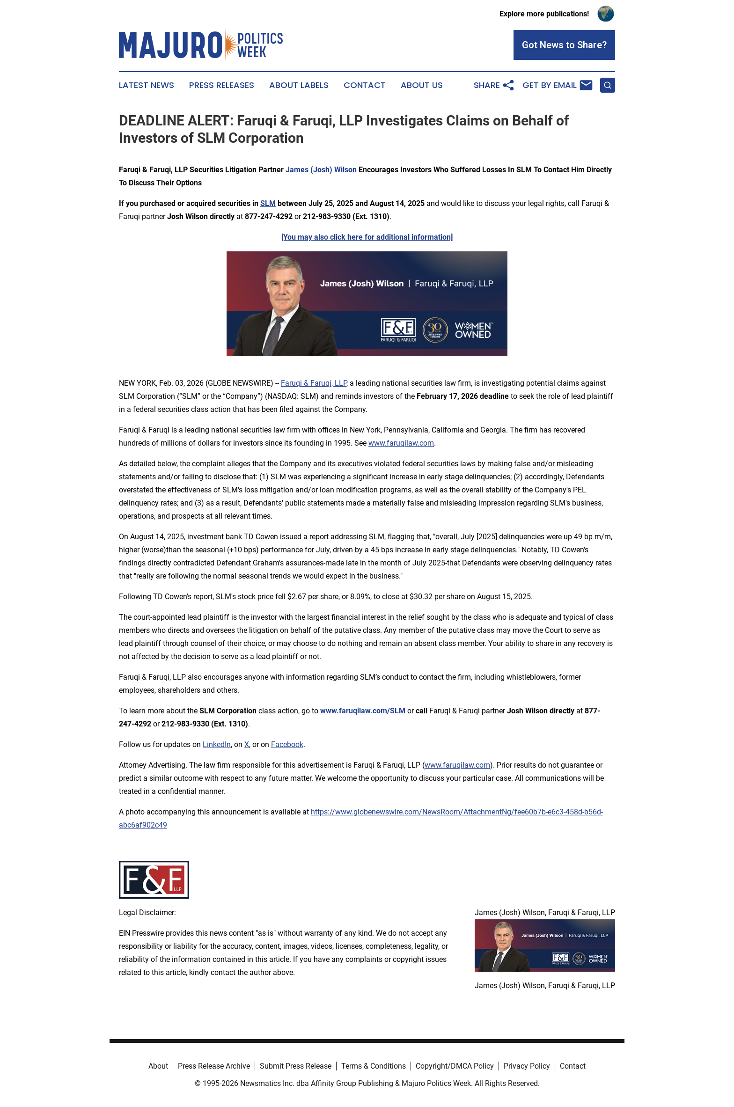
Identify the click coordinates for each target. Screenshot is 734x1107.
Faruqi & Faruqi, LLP (313, 383)
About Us (422, 85)
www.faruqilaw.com (401, 443)
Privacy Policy (527, 1066)
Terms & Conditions (373, 1066)
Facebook (287, 744)
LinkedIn (217, 744)
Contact (365, 85)
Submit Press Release (295, 1066)
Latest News (146, 85)
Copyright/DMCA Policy (455, 1066)
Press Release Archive (214, 1066)
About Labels (299, 85)
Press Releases (221, 85)
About (158, 1066)
